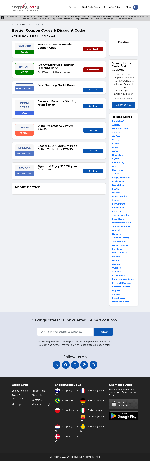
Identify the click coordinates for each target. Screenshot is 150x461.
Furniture (27, 24)
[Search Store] (135, 7)
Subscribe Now (123, 104)
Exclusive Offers (112, 7)
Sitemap (16, 404)
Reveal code (93, 49)
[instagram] (94, 365)
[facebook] (66, 365)
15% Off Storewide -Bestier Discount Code (56, 66)
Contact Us (38, 400)
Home (15, 24)
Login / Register (20, 390)
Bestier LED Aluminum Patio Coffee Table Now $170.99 (57, 147)
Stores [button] (72, 7)
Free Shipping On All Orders (57, 84)
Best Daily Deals (91, 7)
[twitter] (56, 365)
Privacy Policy (39, 390)
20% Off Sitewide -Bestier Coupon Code (55, 46)
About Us (37, 395)
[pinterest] (84, 365)
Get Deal (93, 89)
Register (103, 331)
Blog (128, 7)
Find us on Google (41, 404)
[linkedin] (75, 365)
